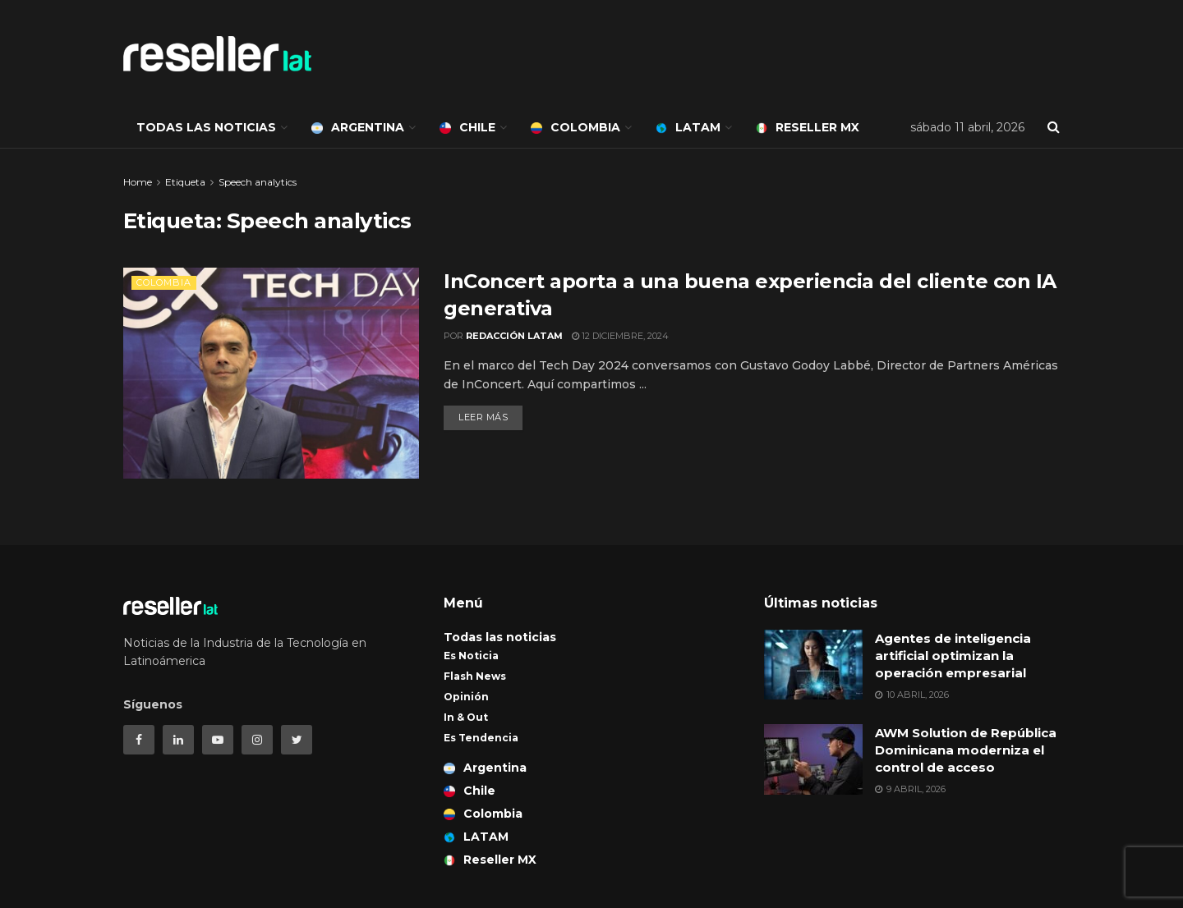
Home (137, 182)
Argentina (357, 127)
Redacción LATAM (514, 336)
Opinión (466, 696)
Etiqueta (185, 182)
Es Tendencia (481, 737)
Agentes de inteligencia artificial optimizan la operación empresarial (953, 656)
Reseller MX (807, 127)
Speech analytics (258, 182)
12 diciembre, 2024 (620, 336)
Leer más (483, 417)
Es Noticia (471, 655)
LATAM (688, 127)
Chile (467, 127)
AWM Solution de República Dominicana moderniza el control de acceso (965, 750)
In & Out (466, 717)
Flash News (475, 676)
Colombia (575, 127)
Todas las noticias (206, 127)
